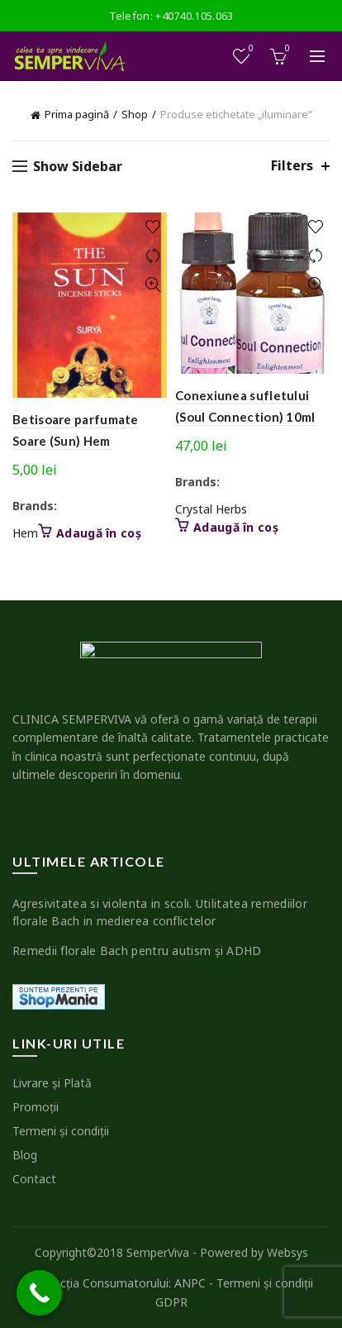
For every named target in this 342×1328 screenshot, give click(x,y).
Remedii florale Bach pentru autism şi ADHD (137, 950)
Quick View (152, 284)
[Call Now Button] (39, 1293)
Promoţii (35, 1107)
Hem (25, 533)
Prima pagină (77, 114)
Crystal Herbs (211, 509)
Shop (134, 114)
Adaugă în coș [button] (98, 533)
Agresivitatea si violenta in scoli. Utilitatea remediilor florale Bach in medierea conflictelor (159, 912)
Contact (34, 1179)
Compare (152, 255)
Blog (24, 1155)
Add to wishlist (152, 227)
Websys (287, 1252)
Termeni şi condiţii (60, 1131)
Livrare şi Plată (52, 1083)
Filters (292, 166)
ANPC (190, 1283)
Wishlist (249, 49)
